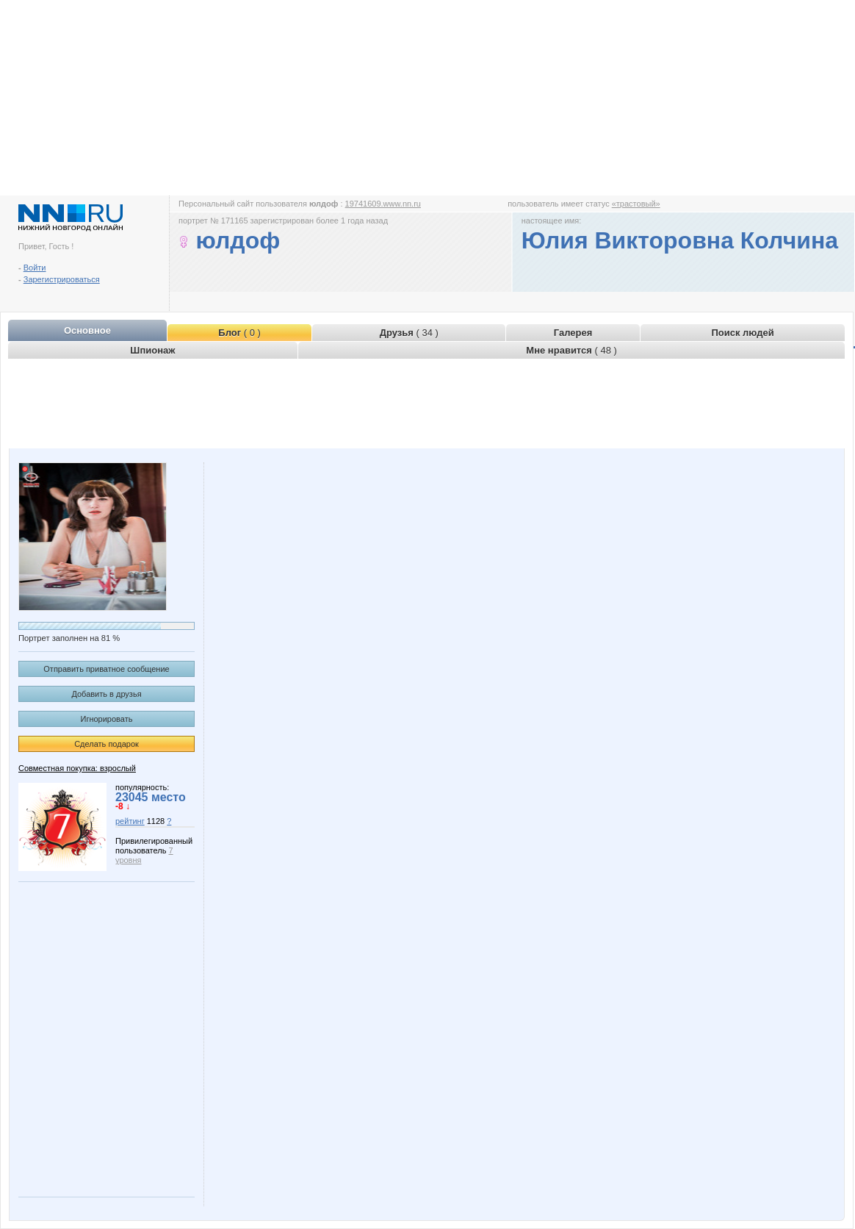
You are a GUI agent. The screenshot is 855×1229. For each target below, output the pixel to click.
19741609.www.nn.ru (383, 203)
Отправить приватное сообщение (106, 668)
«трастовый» (636, 203)
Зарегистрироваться (62, 279)
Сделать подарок (106, 743)
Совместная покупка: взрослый (77, 768)
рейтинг (130, 821)
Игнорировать (107, 718)
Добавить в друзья (106, 693)
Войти (35, 267)
